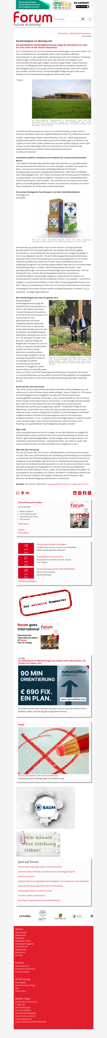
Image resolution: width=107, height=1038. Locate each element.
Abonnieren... (24, 532)
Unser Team (20, 991)
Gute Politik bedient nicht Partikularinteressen (38, 775)
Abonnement (21, 932)
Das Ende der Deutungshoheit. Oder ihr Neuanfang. (40, 886)
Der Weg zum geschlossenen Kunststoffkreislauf (39, 900)
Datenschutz (20, 949)
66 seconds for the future (26, 1001)
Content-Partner (22, 971)
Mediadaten (20, 935)
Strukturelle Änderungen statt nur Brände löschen (40, 866)
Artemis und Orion (26, 876)
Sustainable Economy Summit (50, 556)
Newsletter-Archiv (23, 941)
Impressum (20, 952)
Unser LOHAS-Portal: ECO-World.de (30, 1021)
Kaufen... (22, 529)
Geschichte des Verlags (25, 985)
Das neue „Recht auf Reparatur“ (32, 895)
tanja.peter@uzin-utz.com (59, 484)
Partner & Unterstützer (25, 968)
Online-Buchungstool (24, 943)
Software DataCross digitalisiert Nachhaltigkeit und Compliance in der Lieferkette (53, 881)
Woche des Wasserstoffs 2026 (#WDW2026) (56, 569)
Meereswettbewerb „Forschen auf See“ (35, 890)
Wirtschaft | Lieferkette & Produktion (74, 33)
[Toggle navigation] (90, 19)
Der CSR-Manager (23, 1007)
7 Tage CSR (20, 1004)
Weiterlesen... (24, 523)
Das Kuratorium (22, 966)
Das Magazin (20, 982)
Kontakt (18, 955)
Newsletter (20, 938)
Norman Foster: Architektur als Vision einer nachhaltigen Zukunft (46, 871)
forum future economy (25, 1016)
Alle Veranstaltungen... (28, 581)
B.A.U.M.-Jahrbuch (23, 1010)
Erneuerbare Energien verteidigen (51, 544)
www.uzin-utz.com (80, 484)
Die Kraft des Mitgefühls (25, 1013)
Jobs (17, 988)
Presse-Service (21, 946)
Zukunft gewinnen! (23, 1019)
